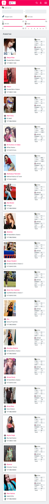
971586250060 (11, 121)
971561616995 (11, 179)
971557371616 (11, 150)
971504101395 (11, 266)
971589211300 (11, 63)
